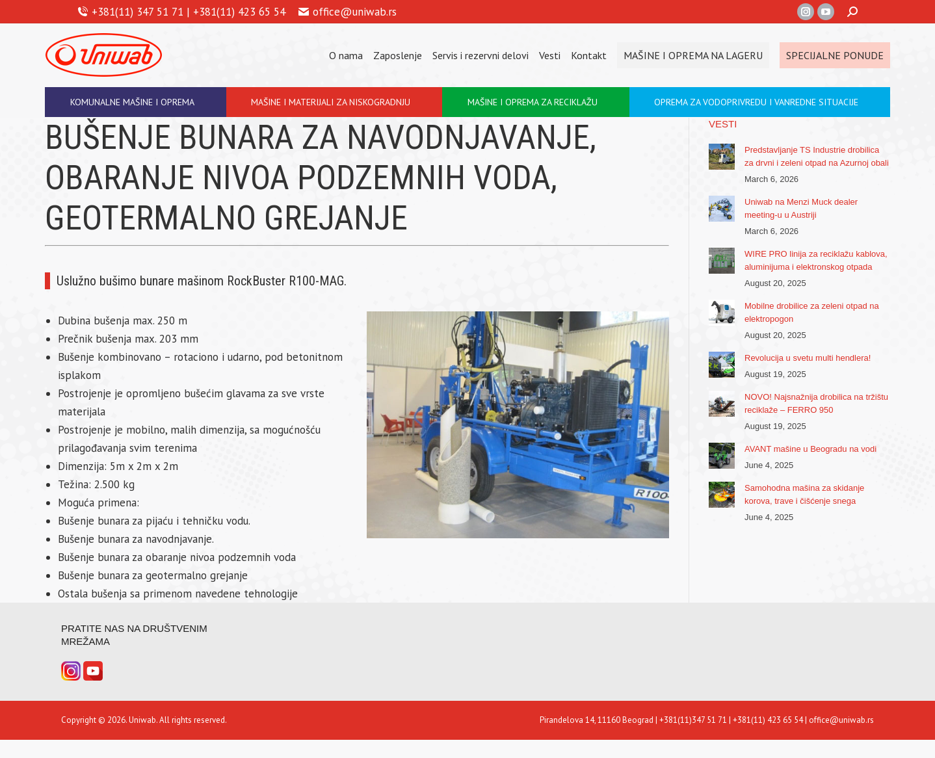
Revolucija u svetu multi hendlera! (807, 358)
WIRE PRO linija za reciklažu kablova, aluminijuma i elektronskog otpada (816, 260)
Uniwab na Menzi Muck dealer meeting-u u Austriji (801, 208)
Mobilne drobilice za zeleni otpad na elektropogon (811, 312)
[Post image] (722, 157)
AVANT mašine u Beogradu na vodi (810, 449)
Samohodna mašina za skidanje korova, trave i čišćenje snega (804, 494)
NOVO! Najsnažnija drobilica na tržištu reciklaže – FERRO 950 (816, 403)
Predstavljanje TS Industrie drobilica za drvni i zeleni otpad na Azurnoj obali (816, 156)
